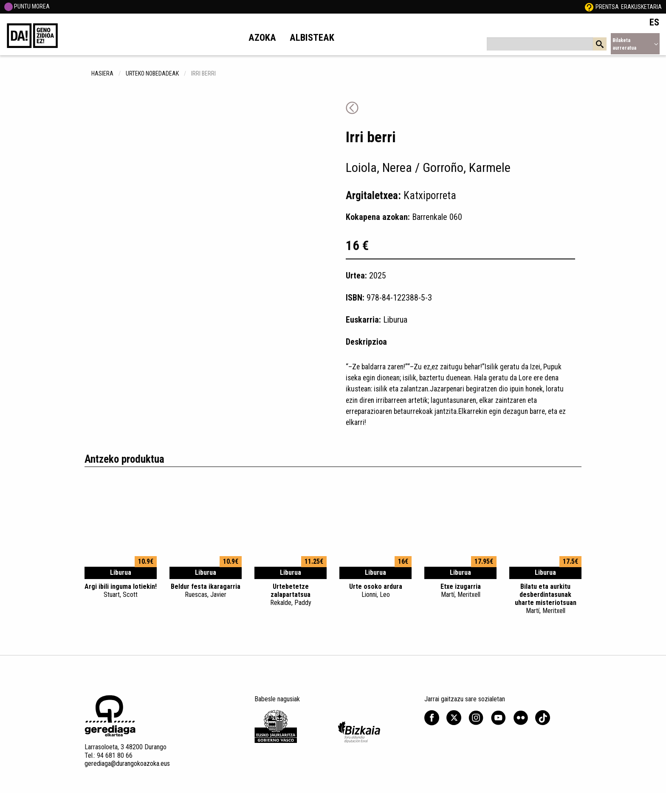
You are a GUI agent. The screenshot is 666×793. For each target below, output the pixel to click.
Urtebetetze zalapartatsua (290, 594)
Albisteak (312, 37)
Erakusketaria (641, 6)
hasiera (102, 73)
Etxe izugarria (460, 590)
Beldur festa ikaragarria (205, 590)
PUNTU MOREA (27, 6)
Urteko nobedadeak (152, 73)
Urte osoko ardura (375, 590)
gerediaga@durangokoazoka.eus (127, 763)
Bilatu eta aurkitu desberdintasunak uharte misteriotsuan (545, 598)
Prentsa (607, 6)
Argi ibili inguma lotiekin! (121, 590)
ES (654, 22)
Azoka (262, 37)
